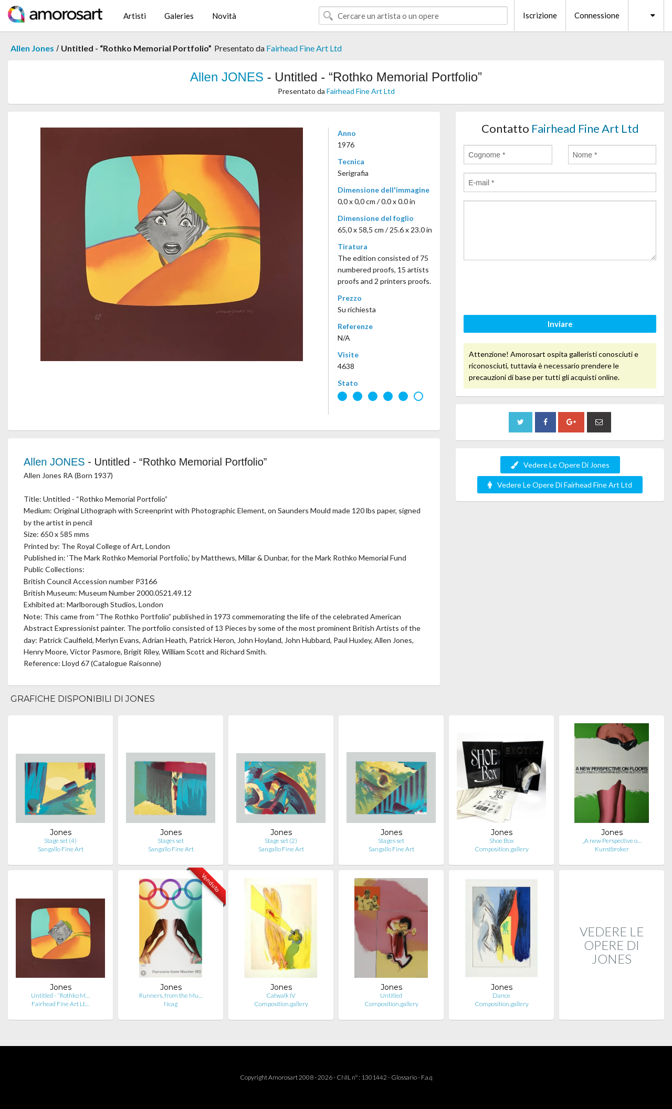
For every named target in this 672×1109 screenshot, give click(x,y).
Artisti (134, 15)
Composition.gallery (502, 849)
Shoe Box (501, 840)
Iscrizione (540, 15)
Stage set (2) (281, 840)
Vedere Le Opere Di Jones (560, 464)
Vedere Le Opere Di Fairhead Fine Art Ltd (560, 484)
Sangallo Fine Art (60, 849)
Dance (501, 995)
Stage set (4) (60, 840)
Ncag (170, 1004)
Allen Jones (32, 48)
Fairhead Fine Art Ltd (304, 48)
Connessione (597, 15)
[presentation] (543, 289)
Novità (224, 15)
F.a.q (427, 1077)
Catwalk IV (281, 995)
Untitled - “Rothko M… (60, 995)
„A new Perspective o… (612, 840)
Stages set (171, 840)
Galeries (179, 15)
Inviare (560, 324)
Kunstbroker (612, 849)
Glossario (404, 1077)
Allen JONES (227, 77)
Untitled (391, 995)
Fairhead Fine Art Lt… (60, 1004)
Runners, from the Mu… (171, 995)
